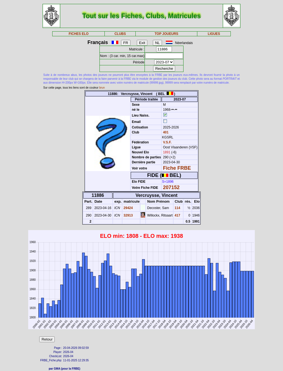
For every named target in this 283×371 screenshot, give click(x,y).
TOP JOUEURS (167, 34)
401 (165, 132)
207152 (171, 187)
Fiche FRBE (177, 168)
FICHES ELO (78, 34)
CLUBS (120, 34)
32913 (128, 215)
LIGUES (214, 34)
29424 (128, 208)
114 (177, 208)
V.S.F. (167, 142)
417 (177, 215)
